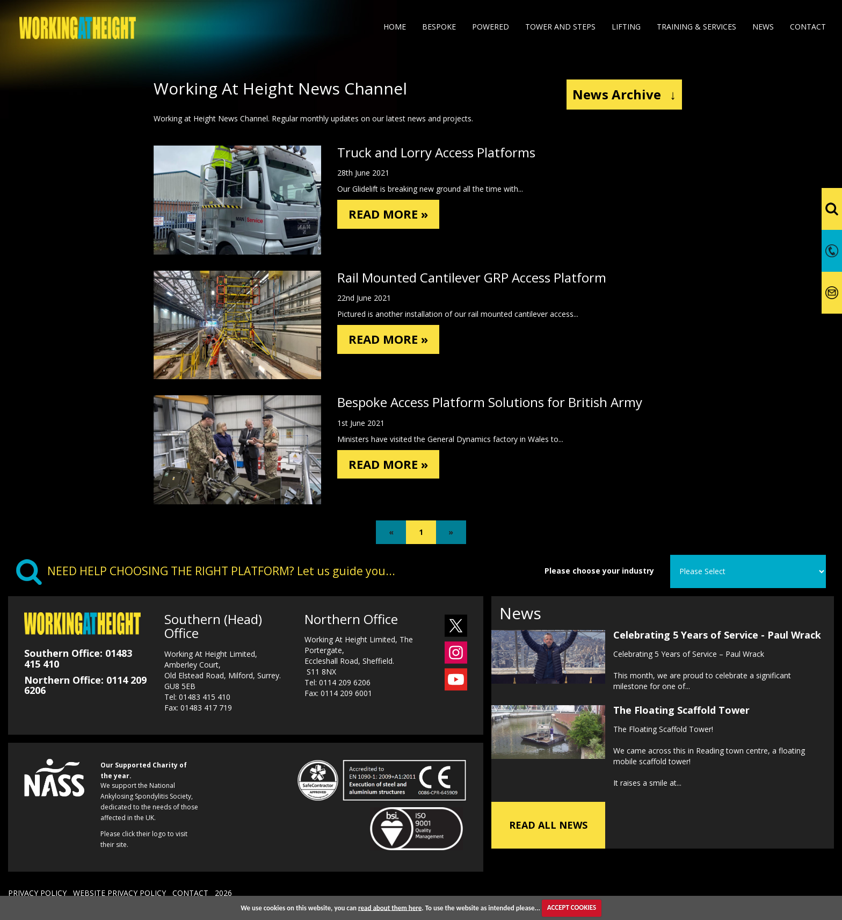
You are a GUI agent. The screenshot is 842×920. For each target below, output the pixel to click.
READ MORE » (391, 214)
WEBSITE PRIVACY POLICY (119, 893)
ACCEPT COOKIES (571, 907)
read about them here (390, 907)
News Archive (624, 94)
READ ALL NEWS (548, 824)
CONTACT (190, 893)
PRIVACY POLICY (37, 893)
